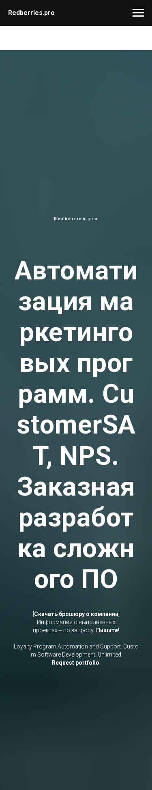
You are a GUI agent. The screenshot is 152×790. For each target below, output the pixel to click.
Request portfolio (75, 662)
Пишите (107, 630)
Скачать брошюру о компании (76, 614)
